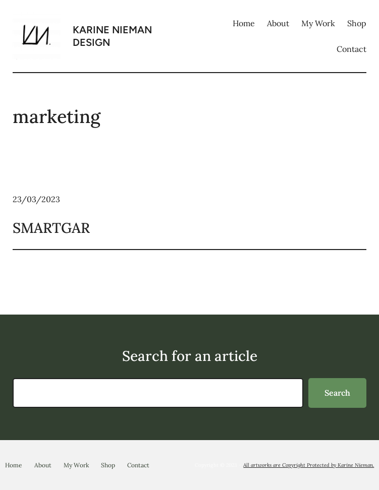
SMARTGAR (51, 228)
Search (337, 393)
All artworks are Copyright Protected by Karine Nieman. (308, 465)
